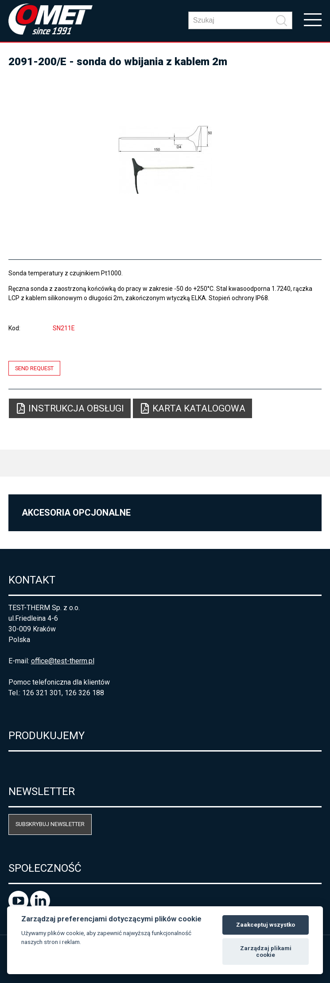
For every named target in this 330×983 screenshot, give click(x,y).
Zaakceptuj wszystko (265, 924)
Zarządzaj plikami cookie (265, 952)
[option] (165, 159)
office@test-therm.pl (62, 661)
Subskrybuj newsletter (50, 824)
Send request (34, 368)
